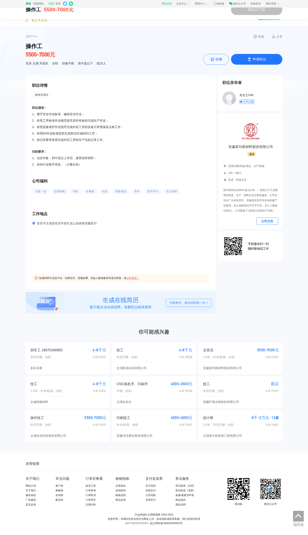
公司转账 (150, 495)
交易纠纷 (91, 504)
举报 (258, 36)
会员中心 (183, 3)
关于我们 (31, 490)
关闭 (298, 524)
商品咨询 (121, 499)
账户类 (59, 485)
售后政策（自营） (185, 485)
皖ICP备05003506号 (137, 523)
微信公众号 (237, 3)
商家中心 (202, 3)
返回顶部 (298, 516)
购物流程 (121, 495)
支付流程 (150, 485)
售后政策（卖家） (185, 490)
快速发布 (256, 3)
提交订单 (91, 485)
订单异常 (91, 499)
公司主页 (267, 221)
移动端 (218, 3)
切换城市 (38, 3)
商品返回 (180, 499)
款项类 (59, 495)
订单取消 (91, 495)
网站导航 (273, 3)
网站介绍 (31, 485)
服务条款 (31, 495)
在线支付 (150, 490)
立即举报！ (132, 278)
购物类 (59, 490)
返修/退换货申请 (184, 495)
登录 (58, 3)
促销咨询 (121, 490)
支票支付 (150, 499)
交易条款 (121, 485)
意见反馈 (31, 504)
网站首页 (167, 3)
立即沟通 (246, 101)
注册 (50, 3)
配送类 (59, 499)
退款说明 (180, 504)
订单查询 (91, 490)
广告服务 (31, 499)
